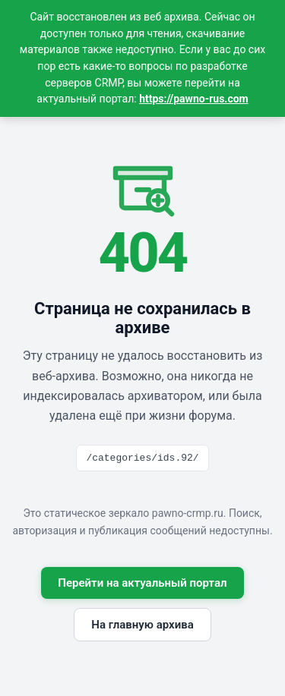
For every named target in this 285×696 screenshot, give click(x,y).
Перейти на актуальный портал (142, 583)
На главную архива (142, 624)
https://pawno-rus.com (194, 99)
